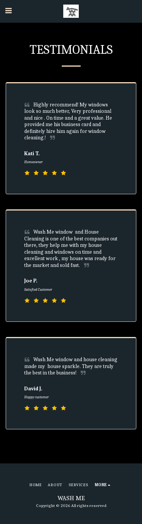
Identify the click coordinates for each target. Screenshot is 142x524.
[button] (8, 11)
